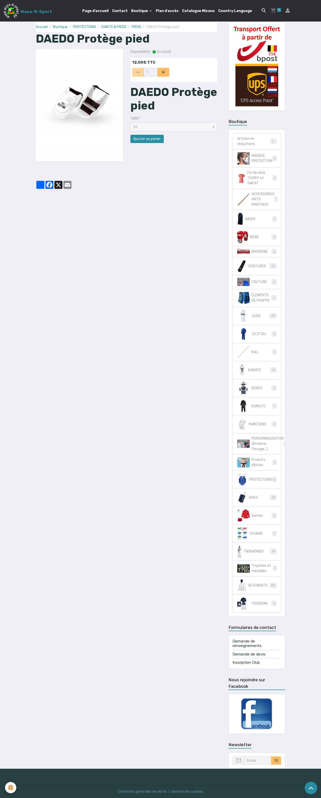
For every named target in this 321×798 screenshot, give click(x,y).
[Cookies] (10, 787)
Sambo (257, 515)
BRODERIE (257, 251)
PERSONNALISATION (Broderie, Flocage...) (259, 443)
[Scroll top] (311, 788)
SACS (257, 497)
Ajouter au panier (147, 139)
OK (276, 760)
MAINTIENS (257, 424)
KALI (257, 352)
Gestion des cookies (187, 791)
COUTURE (257, 282)
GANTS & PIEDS (113, 27)
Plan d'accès (167, 11)
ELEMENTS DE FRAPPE (257, 298)
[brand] (28, 11)
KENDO (257, 388)
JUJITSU (257, 334)
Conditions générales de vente (142, 791)
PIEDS (136, 27)
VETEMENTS (257, 585)
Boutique (140, 11)
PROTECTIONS (84, 27)
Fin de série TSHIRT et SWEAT (257, 178)
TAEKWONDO (257, 551)
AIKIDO (257, 219)
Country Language (235, 11)
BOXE (257, 237)
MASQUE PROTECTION (257, 158)
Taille (134, 118)
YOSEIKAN (257, 603)
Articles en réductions (257, 141)
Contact (120, 11)
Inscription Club (246, 662)
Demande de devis (249, 654)
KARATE (257, 370)
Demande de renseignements (247, 643)
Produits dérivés (257, 462)
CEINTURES (257, 266)
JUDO (257, 316)
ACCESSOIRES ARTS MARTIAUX (258, 199)
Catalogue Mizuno (198, 11)
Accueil (42, 27)
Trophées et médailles (257, 568)
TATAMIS (257, 533)
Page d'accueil (95, 11)
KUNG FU (257, 406)
